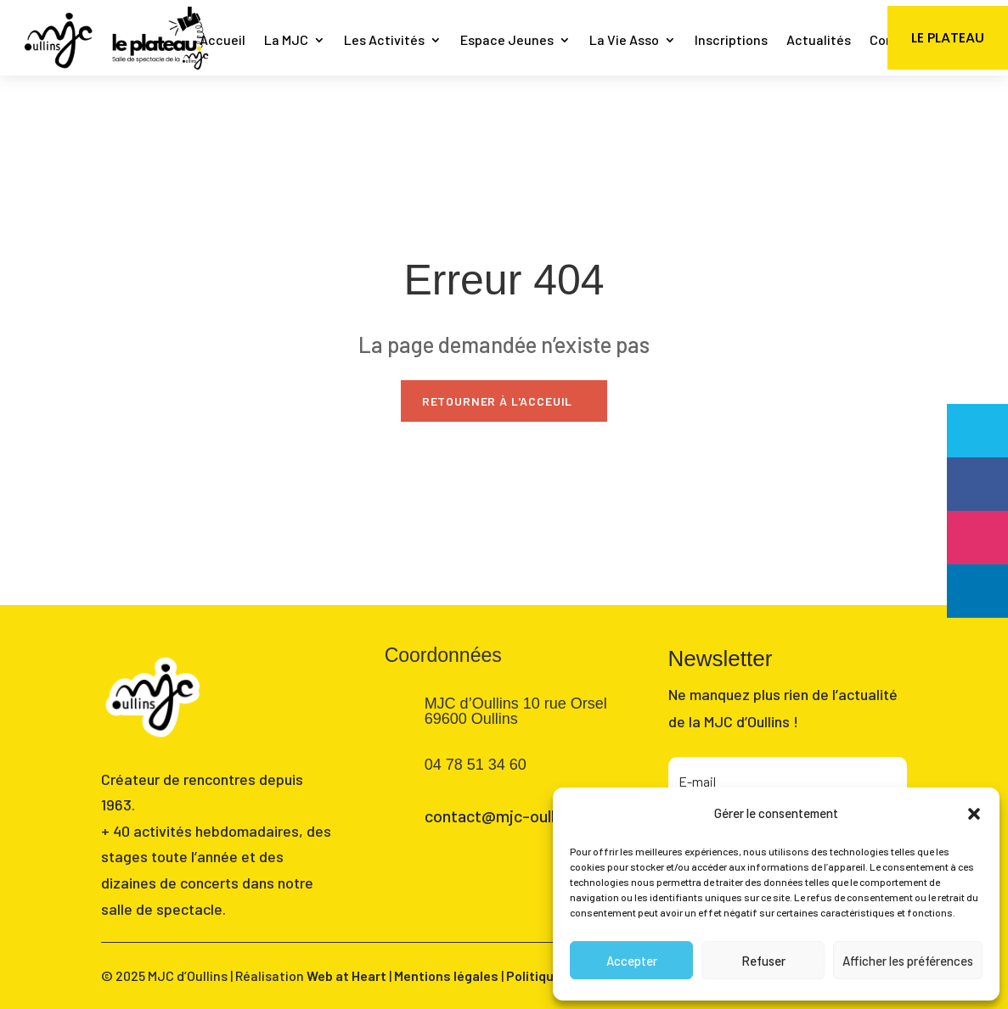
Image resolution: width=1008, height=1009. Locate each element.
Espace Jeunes (507, 41)
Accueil (222, 41)
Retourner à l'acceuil (497, 401)
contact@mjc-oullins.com (518, 815)
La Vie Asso (624, 41)
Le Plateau (947, 38)
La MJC (286, 41)
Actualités (818, 41)
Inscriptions (731, 41)
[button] (974, 813)
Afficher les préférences (907, 960)
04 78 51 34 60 (476, 764)
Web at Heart (346, 975)
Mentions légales (446, 975)
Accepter (631, 960)
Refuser (763, 960)
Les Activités (384, 41)
